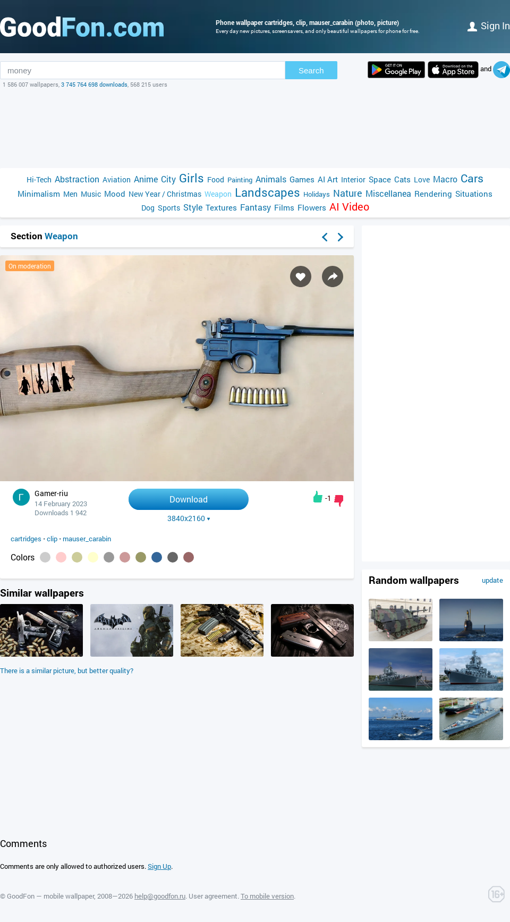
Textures (221, 207)
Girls (191, 178)
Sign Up (159, 866)
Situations (473, 193)
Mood (114, 193)
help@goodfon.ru (159, 896)
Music (91, 194)
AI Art (328, 179)
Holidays (316, 194)
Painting (239, 180)
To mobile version (267, 896)
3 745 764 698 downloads (94, 84)
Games (302, 179)
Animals (271, 179)
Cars (472, 178)
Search (311, 70)
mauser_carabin (87, 538)
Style (192, 207)
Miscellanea (388, 193)
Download (188, 499)
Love (422, 179)
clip (52, 538)
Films (284, 207)
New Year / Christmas (165, 194)
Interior (353, 179)
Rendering (433, 193)
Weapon (218, 194)
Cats (402, 179)
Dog (148, 208)
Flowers (312, 207)
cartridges (26, 538)
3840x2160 (188, 518)
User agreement (213, 896)
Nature (347, 193)
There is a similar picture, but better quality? (66, 670)
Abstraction (77, 179)
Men (70, 194)
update (492, 580)
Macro (445, 179)
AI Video (349, 206)
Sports (169, 208)
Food (215, 179)
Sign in (489, 25)
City (168, 179)
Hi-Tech (39, 179)
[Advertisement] (255, 128)
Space (380, 179)
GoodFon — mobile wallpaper (50, 896)
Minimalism (39, 193)
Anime (146, 179)
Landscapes (267, 192)
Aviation (117, 179)
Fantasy (255, 207)
